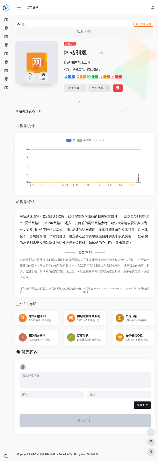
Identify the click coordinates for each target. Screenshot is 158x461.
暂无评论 (29, 352)
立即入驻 (143, 24)
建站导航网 (92, 454)
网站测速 (93, 69)
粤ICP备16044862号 (61, 454)
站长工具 (70, 43)
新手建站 (32, 7)
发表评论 (142, 405)
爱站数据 (31, 223)
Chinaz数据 (52, 223)
